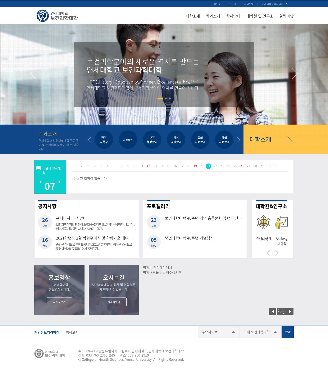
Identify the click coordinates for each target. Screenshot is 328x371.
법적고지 (72, 332)
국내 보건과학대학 (257, 331)
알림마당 (286, 16)
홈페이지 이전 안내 (71, 218)
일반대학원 (263, 238)
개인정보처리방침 (46, 332)
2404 (113, 355)
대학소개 (193, 16)
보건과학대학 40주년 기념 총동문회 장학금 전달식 (204, 218)
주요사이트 (210, 331)
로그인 (232, 4)
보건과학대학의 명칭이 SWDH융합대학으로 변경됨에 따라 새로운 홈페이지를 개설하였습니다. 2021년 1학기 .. (95, 226)
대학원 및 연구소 (259, 16)
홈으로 (217, 4)
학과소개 (213, 16)
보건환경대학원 (282, 241)
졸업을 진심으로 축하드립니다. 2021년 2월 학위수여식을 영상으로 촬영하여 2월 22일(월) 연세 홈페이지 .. (94, 246)
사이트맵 (249, 4)
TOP (288, 332)
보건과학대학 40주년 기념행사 (189, 238)
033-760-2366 (97, 355)
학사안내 (233, 16)
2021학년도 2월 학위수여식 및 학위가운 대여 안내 (95, 238)
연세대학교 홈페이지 (272, 4)
